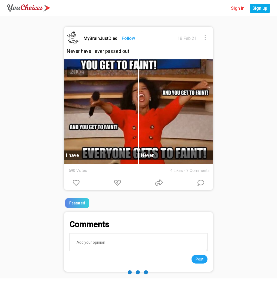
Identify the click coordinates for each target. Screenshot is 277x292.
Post (199, 259)
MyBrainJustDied (101, 38)
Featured (77, 203)
